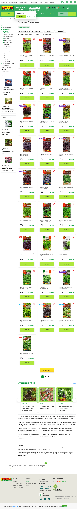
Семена (3, 26)
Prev (18, 401)
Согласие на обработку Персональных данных (64, 496)
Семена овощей (7, 27)
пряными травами (40, 426)
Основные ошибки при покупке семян (47, 408)
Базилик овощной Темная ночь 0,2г (46, 89)
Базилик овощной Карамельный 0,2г (63, 122)
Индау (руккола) (8, 36)
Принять (65, 506)
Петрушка (6, 48)
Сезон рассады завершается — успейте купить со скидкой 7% (8, 109)
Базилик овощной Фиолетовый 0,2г (44, 187)
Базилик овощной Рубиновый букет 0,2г (66, 154)
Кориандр (6, 38)
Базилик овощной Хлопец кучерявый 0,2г (65, 288)
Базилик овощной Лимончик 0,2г (66, 220)
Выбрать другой (31, 16)
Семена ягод (6, 59)
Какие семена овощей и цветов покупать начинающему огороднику (65, 409)
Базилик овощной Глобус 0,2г (66, 55)
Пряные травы (8, 50)
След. (52, 376)
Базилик (6, 32)
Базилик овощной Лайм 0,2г (27, 220)
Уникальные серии (5, 71)
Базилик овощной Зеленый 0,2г (26, 320)
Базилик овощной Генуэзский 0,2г (27, 353)
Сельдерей (7, 52)
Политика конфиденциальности (61, 498)
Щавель (6, 58)
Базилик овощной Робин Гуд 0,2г (27, 253)
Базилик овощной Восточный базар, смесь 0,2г (47, 122)
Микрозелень (7, 46)
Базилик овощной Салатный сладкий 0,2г (66, 187)
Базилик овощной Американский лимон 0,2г (65, 89)
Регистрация (73, 9)
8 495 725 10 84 (34, 7)
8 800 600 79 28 (34, 9)
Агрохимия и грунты (6, 67)
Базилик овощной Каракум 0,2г (26, 187)
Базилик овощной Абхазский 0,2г (47, 320)
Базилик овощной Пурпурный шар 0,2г (47, 56)
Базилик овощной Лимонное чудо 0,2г (27, 89)
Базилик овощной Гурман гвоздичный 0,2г (26, 56)
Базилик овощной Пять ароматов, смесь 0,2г (45, 220)
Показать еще (46, 370)
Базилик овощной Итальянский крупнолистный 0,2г (47, 254)
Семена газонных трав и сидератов (8, 64)
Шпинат (6, 56)
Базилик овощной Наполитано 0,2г (44, 288)
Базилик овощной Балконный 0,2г (66, 320)
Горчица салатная (8, 34)
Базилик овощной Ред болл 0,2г (26, 122)
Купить (27, 65)
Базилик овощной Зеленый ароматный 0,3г (26, 288)
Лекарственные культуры (8, 43)
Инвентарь (3, 69)
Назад (4, 22)
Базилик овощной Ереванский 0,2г (24, 154)
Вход (71, 7)
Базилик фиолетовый (24, 27)
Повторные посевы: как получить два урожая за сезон (8, 151)
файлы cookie (15, 506)
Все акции (13, 76)
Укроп (5, 54)
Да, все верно (21, 16)
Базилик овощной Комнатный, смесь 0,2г (65, 253)
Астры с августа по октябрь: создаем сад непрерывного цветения (8, 168)
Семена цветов (6, 61)
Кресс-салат (7, 40)
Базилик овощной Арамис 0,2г (46, 154)
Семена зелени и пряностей (7, 30)
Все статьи (13, 117)
